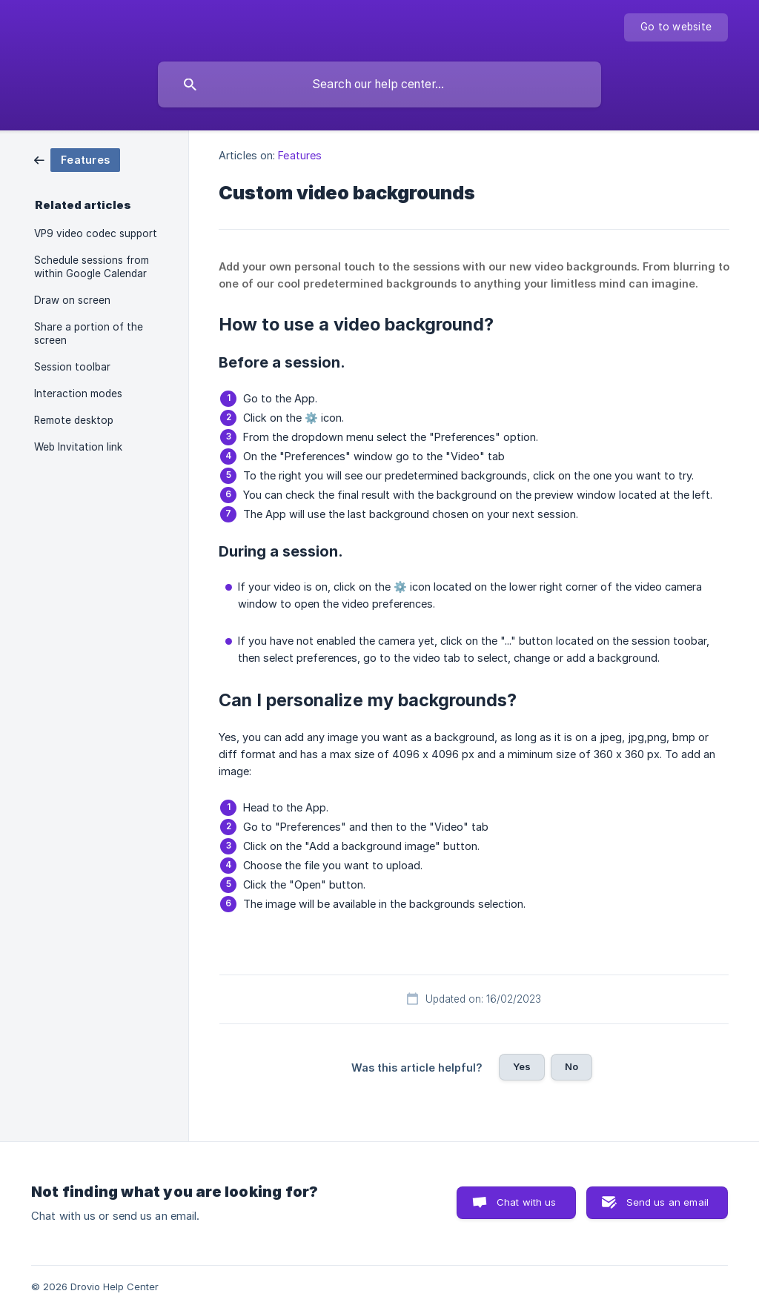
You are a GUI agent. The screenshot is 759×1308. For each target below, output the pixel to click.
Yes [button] (522, 1066)
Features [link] (300, 155)
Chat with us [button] (527, 1202)
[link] (77, 159)
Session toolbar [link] (72, 367)
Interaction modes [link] (78, 393)
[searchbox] (379, 84)
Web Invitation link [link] (78, 447)
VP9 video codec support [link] (95, 233)
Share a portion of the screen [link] (88, 333)
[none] (676, 27)
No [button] (571, 1066)
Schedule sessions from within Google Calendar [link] (91, 266)
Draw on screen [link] (72, 300)
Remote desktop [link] (73, 420)
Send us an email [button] (667, 1202)
